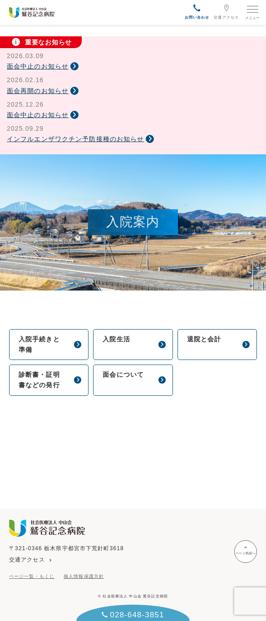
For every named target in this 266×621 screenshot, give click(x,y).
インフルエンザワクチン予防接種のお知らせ (75, 139)
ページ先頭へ (246, 550)
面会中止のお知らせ (38, 66)
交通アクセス (226, 12)
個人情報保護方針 (84, 576)
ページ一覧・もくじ (31, 576)
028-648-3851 (133, 615)
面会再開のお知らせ (38, 90)
